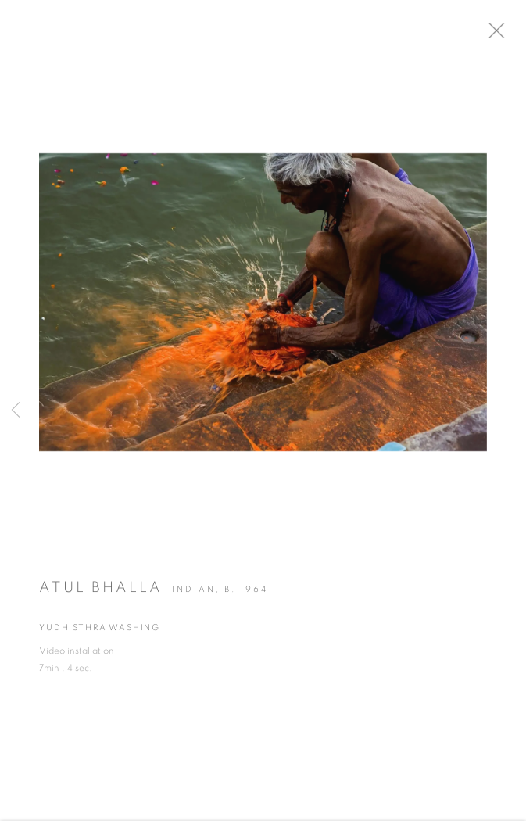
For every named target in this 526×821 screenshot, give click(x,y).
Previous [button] (15, 411)
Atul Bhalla (101, 592)
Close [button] (509, 35)
